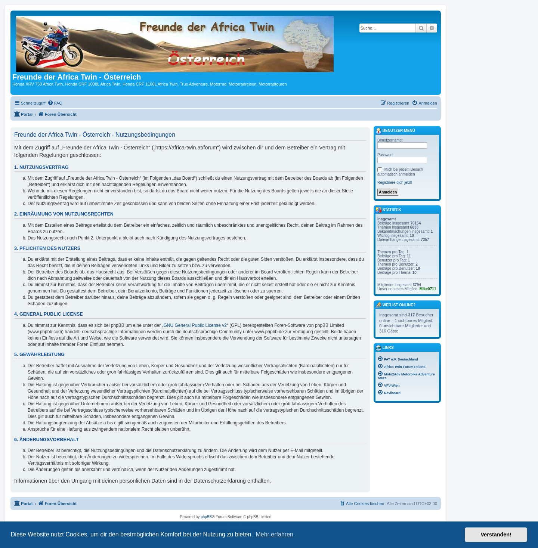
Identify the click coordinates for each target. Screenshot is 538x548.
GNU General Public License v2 (195, 325)
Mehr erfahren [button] (274, 534)
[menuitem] (54, 103)
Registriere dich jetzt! (394, 182)
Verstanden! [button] (496, 535)
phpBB (206, 517)
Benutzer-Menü (395, 131)
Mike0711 (428, 289)
